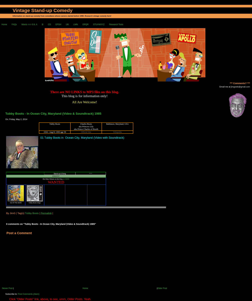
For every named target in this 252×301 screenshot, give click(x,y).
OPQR (85, 24)
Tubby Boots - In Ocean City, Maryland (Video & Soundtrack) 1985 (53, 113)
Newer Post (7, 288)
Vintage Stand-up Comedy (42, 10)
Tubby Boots (32, 213)
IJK (67, 24)
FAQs (14, 24)
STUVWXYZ (98, 24)
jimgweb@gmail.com (240, 87)
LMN (75, 24)
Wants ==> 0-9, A (29, 24)
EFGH (58, 24)
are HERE (66, 179)
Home (4, 24)
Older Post (162, 288)
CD (49, 24)
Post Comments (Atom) (28, 294)
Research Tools (116, 24)
